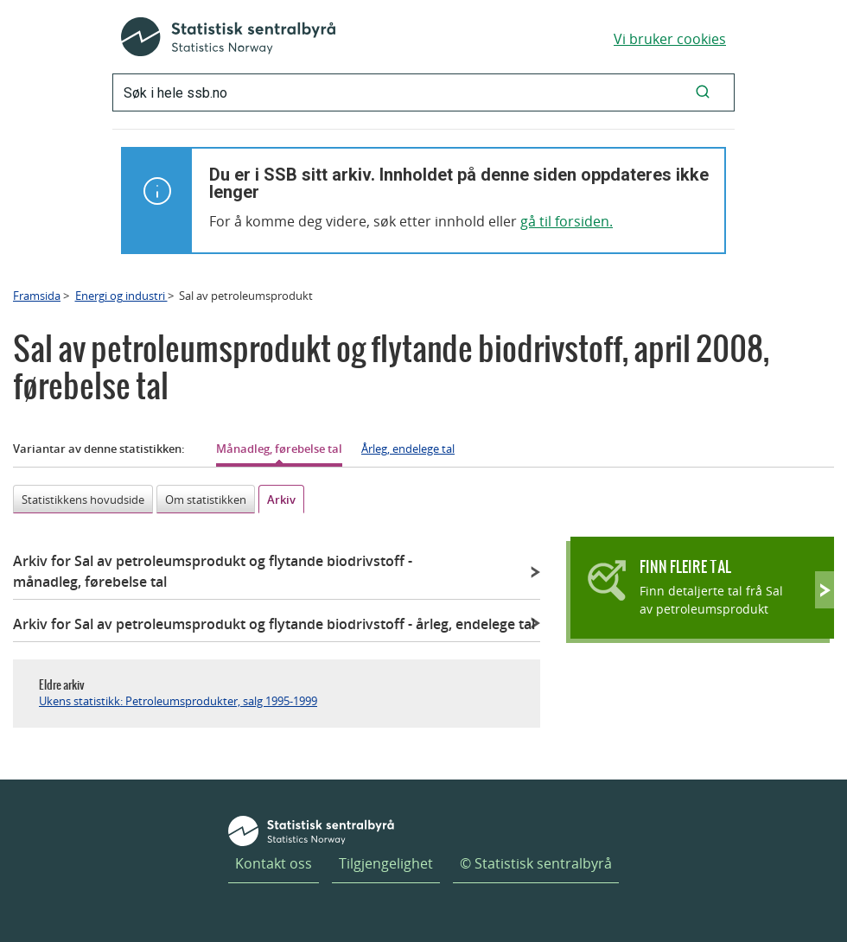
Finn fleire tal (685, 566)
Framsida (36, 295)
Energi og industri (121, 295)
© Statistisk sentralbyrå (536, 863)
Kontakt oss (273, 863)
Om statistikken (205, 499)
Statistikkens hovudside (83, 499)
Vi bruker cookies (670, 38)
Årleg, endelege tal (408, 448)
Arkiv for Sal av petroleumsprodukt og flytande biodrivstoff (212, 571)
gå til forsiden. (566, 221)
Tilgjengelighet (386, 863)
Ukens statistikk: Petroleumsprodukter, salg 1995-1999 (178, 701)
